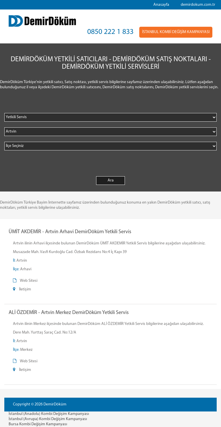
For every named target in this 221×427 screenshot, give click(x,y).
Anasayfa (161, 5)
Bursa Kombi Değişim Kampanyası (38, 424)
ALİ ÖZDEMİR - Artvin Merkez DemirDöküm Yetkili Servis (69, 312)
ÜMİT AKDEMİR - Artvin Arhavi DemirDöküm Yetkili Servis (70, 232)
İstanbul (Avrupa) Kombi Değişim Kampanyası (48, 419)
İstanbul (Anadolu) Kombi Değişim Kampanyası (49, 414)
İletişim (25, 289)
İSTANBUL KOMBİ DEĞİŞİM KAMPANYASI (175, 32)
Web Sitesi (28, 281)
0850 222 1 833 (110, 32)
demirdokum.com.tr (198, 5)
